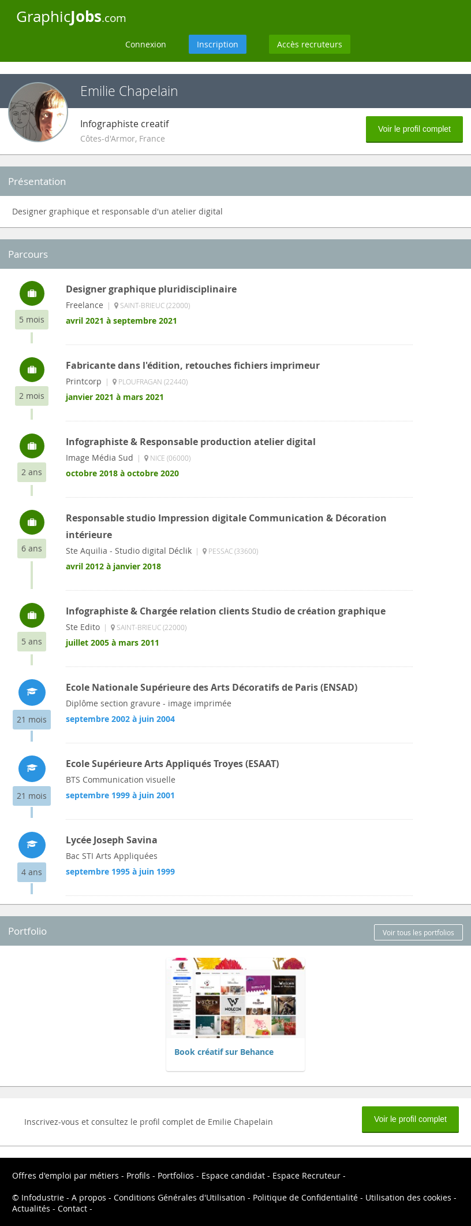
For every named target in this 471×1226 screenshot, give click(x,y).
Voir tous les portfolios (418, 932)
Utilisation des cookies (408, 1197)
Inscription (217, 44)
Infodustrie (42, 1197)
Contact (72, 1208)
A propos (89, 1197)
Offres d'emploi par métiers (65, 1175)
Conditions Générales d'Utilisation (179, 1197)
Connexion (145, 44)
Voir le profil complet (414, 129)
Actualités (31, 1208)
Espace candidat (233, 1175)
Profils (138, 1175)
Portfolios (176, 1175)
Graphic (71, 16)
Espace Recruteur (306, 1175)
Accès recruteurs (309, 44)
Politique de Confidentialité (305, 1197)
